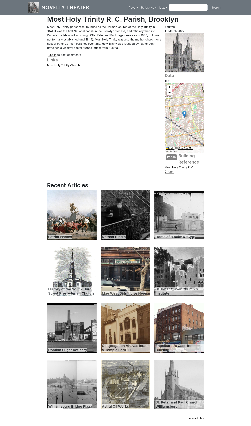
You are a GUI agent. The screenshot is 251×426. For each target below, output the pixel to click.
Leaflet (170, 148)
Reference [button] (147, 7)
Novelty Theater (65, 7)
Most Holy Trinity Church (63, 65)
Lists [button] (162, 7)
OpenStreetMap (185, 148)
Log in (52, 55)
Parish (171, 157)
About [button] (132, 7)
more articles (195, 418)
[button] (184, 114)
